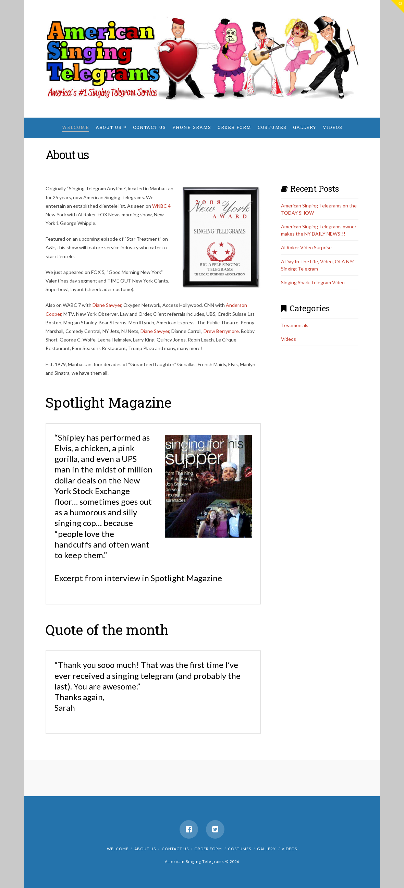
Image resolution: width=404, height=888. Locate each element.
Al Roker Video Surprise (306, 247)
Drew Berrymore (221, 331)
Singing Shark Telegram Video (313, 282)
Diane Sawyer (107, 305)
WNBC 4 (161, 206)
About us (145, 849)
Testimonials (294, 325)
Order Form (208, 849)
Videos (288, 339)
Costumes (239, 849)
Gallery (266, 849)
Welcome (117, 849)
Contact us (175, 849)
